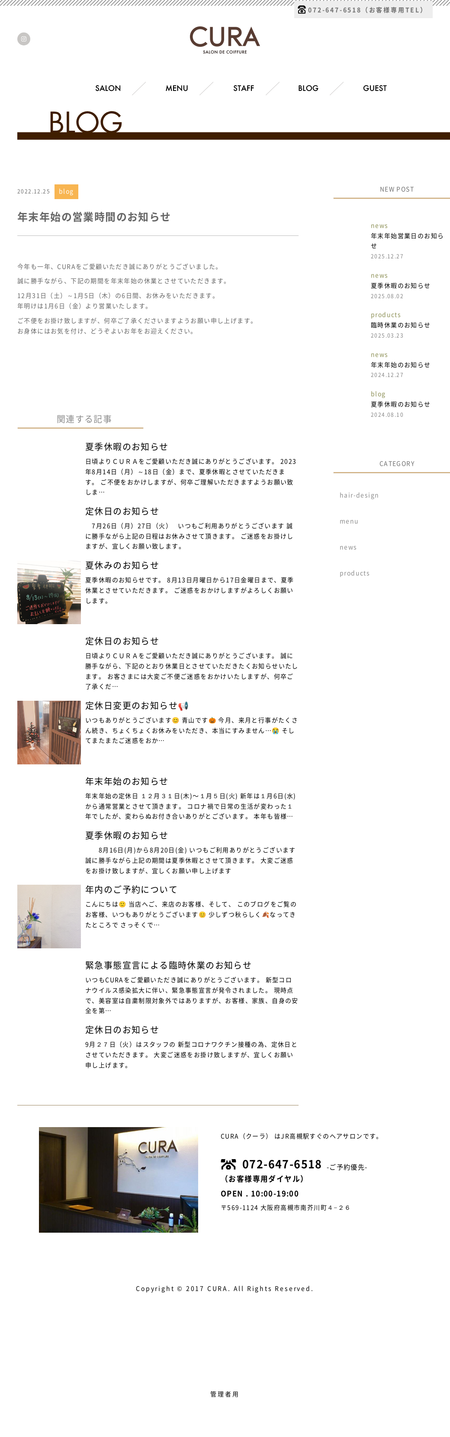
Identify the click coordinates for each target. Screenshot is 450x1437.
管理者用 (224, 1394)
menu (349, 521)
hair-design (359, 495)
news (348, 547)
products (355, 573)
